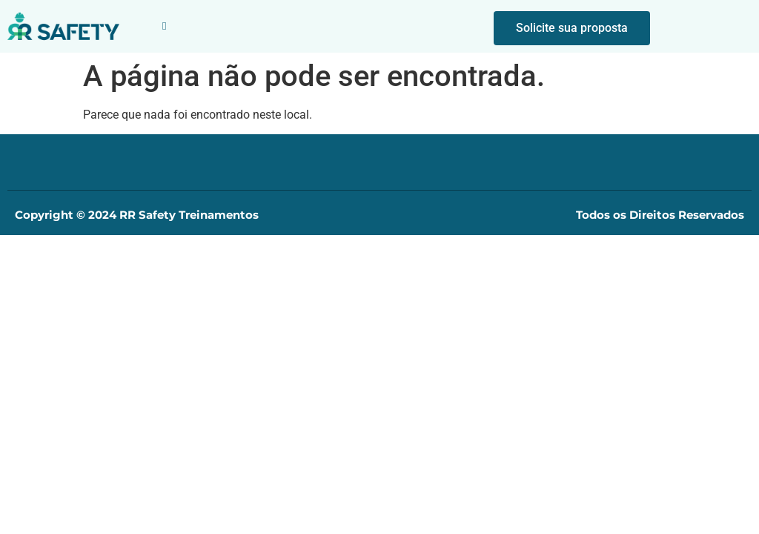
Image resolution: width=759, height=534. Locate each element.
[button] (164, 26)
